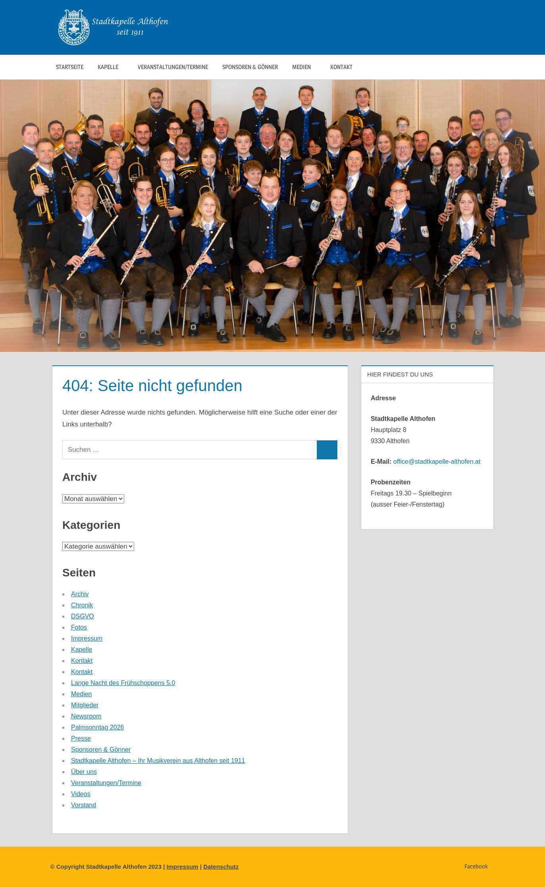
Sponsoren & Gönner (250, 67)
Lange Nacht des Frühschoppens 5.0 (123, 683)
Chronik (82, 605)
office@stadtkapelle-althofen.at (437, 461)
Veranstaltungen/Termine (173, 67)
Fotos (79, 627)
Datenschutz (221, 866)
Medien (305, 67)
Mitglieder (84, 705)
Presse (81, 738)
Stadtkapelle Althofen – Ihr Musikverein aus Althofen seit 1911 (158, 760)
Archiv (80, 594)
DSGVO (82, 616)
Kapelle (112, 67)
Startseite (69, 67)
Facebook (476, 866)
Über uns (84, 771)
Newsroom (86, 716)
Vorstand (83, 805)
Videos (81, 794)
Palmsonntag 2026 (97, 727)
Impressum (86, 638)
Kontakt (345, 67)
